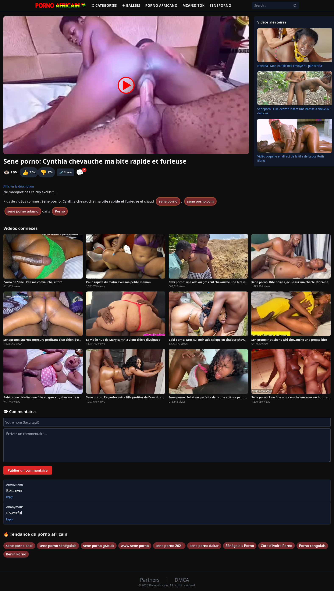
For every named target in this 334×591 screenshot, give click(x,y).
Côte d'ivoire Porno (276, 545)
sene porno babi (19, 545)
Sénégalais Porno (239, 545)
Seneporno (220, 5)
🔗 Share (65, 172)
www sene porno (135, 545)
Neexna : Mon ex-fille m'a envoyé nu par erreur (289, 66)
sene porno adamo (22, 211)
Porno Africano (161, 5)
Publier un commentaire (28, 470)
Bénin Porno (16, 554)
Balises (131, 5)
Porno (60, 211)
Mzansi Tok (194, 5)
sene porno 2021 (169, 545)
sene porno (168, 201)
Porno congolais (312, 545)
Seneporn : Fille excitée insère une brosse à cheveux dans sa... (293, 111)
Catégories (104, 5)
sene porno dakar (204, 545)
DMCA (182, 579)
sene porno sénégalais (58, 545)
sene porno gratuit (98, 545)
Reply (9, 497)
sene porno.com (200, 201)
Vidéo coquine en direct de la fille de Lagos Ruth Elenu (290, 158)
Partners (150, 579)
